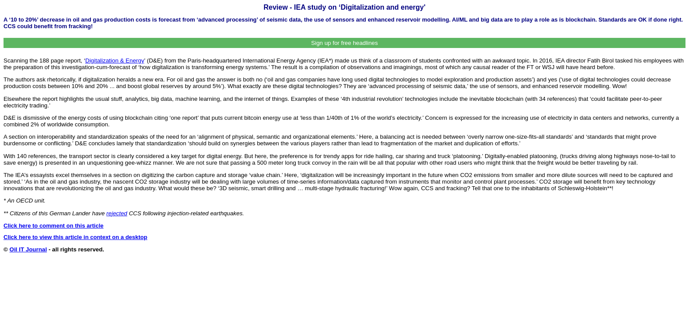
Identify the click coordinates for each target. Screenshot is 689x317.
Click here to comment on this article (54, 225)
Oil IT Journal (28, 249)
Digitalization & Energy (114, 60)
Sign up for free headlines (344, 43)
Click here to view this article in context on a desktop (75, 237)
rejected (116, 213)
